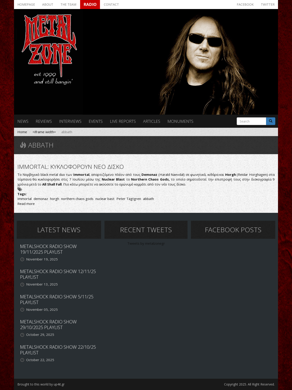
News (22, 121)
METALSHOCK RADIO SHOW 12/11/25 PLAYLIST (58, 274)
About (47, 4)
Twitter (268, 4)
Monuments (180, 121)
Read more (26, 203)
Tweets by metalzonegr (146, 243)
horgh (54, 198)
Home (22, 132)
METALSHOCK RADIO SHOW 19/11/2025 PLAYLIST (48, 249)
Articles (151, 121)
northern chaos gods (77, 198)
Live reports (123, 121)
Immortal (24, 198)
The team (68, 4)
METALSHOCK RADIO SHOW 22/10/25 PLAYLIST (58, 350)
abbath (148, 198)
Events (96, 121)
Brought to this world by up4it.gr (41, 384)
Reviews (44, 121)
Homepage (26, 4)
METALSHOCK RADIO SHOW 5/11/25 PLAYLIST (56, 299)
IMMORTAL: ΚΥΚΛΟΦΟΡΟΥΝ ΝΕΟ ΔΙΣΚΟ (70, 166)
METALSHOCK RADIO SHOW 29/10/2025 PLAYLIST (48, 324)
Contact (111, 4)
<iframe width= (44, 132)
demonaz (41, 198)
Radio (90, 4)
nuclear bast (104, 198)
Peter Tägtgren (128, 198)
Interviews (70, 121)
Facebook (245, 4)
